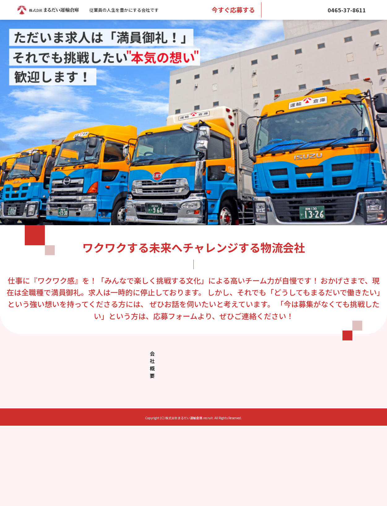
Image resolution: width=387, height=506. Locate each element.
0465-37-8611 (347, 10)
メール (294, 10)
